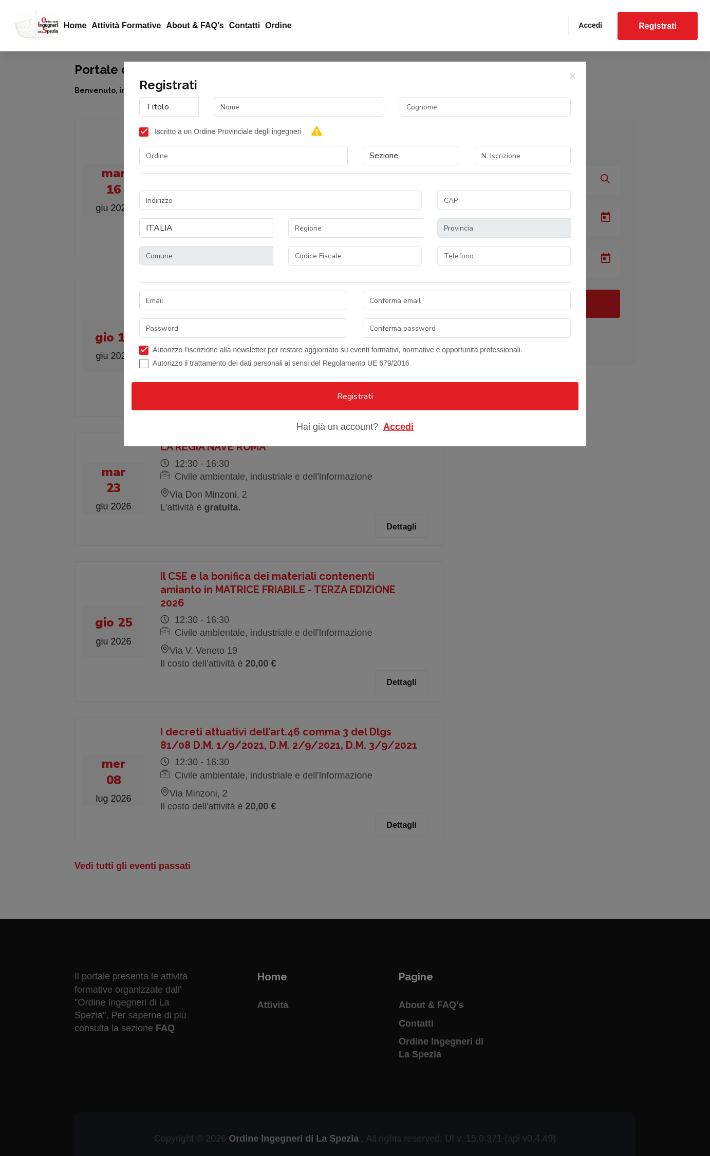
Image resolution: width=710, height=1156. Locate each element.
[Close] (572, 75)
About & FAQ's (194, 25)
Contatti (244, 25)
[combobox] (243, 155)
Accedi (590, 25)
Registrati (658, 26)
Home (75, 25)
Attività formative (126, 25)
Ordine (278, 25)
